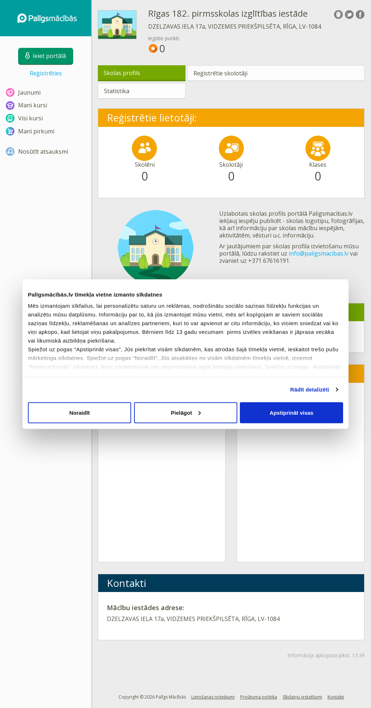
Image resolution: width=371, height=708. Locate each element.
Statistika (116, 91)
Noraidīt (79, 412)
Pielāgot (186, 412)
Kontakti (336, 697)
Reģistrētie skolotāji (220, 73)
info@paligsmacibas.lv (319, 253)
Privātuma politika (258, 697)
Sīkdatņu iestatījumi (302, 697)
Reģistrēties (46, 73)
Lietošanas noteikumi (213, 697)
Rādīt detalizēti (309, 389)
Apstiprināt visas (291, 412)
